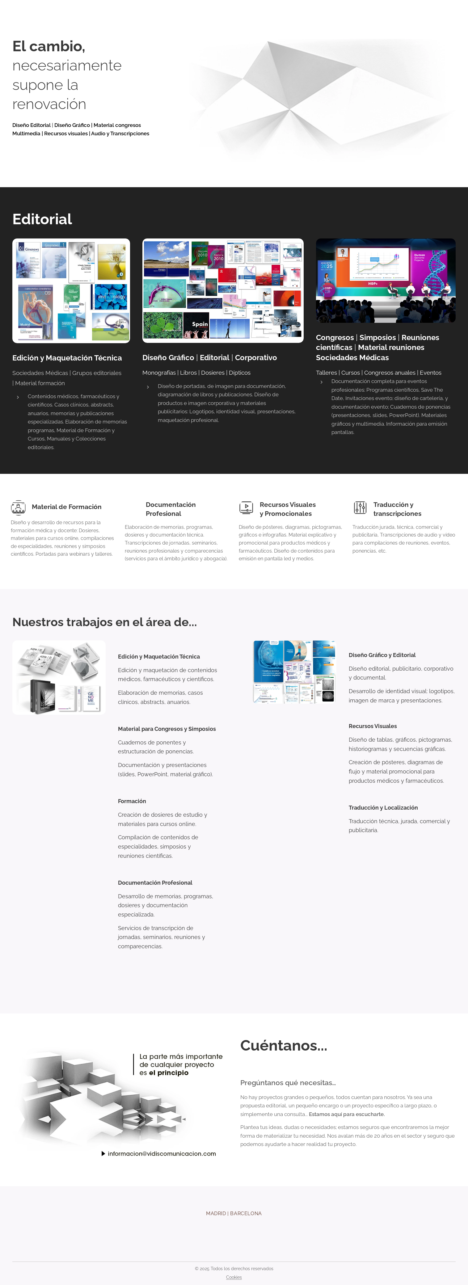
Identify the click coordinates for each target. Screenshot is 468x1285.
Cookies (234, 1277)
